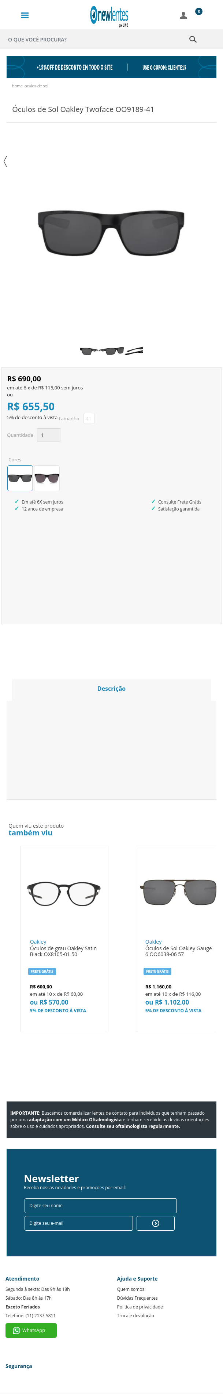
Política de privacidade (140, 1307)
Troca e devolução (135, 1316)
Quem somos (131, 1289)
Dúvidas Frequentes (137, 1298)
